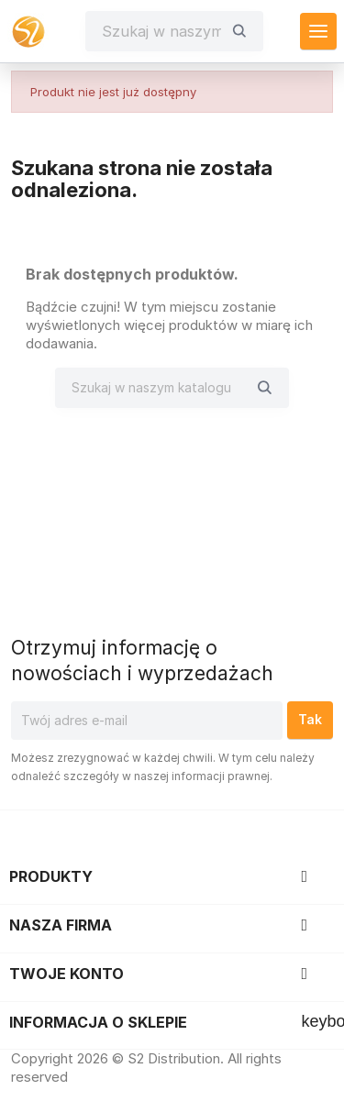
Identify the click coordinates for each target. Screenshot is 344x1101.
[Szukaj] (161, 31)
